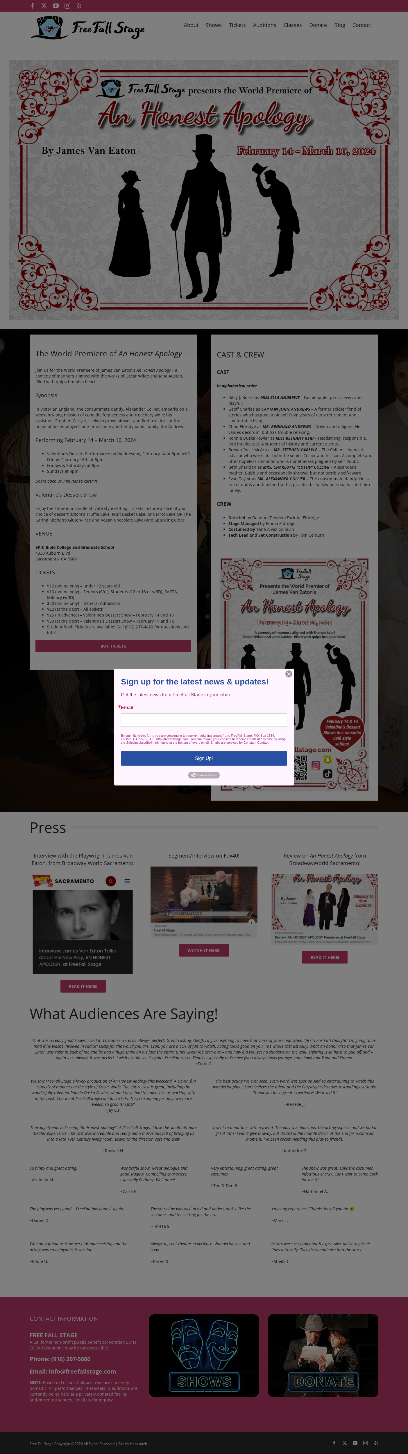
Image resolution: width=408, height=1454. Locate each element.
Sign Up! (204, 758)
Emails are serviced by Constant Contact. (239, 742)
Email (127, 707)
